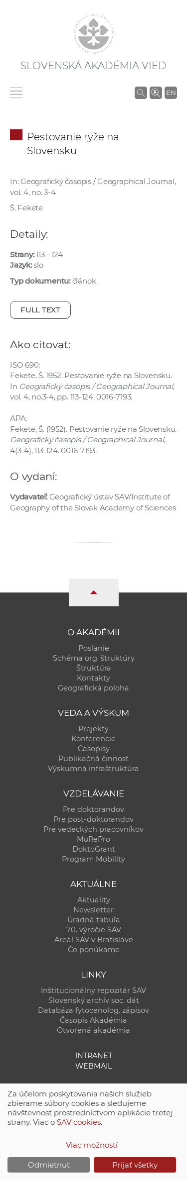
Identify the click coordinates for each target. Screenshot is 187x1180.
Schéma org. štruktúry (94, 658)
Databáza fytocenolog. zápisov (93, 1010)
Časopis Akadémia (93, 1020)
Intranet (93, 1055)
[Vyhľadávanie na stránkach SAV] (141, 93)
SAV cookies (79, 1122)
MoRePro (93, 839)
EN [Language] (171, 93)
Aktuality (93, 899)
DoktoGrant (93, 849)
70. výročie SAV (93, 929)
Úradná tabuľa (93, 919)
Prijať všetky (135, 1165)
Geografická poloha (93, 688)
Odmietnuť (49, 1165)
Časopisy (94, 748)
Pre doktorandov (93, 809)
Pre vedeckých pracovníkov (93, 829)
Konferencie (93, 738)
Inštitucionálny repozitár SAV (93, 990)
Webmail (93, 1066)
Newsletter (93, 909)
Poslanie (93, 648)
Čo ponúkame (94, 949)
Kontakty (93, 678)
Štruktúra (93, 668)
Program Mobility (93, 859)
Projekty (93, 728)
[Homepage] (94, 34)
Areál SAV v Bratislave (93, 939)
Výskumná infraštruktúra (93, 768)
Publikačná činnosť (93, 758)
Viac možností (92, 1145)
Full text (40, 309)
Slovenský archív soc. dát (93, 1000)
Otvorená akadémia (93, 1030)
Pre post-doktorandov (93, 819)
